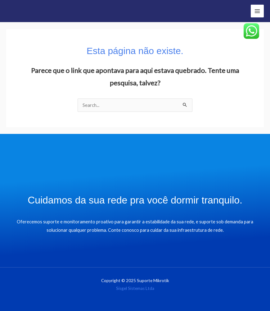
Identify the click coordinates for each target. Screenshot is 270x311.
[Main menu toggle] (257, 11)
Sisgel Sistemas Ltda (135, 288)
